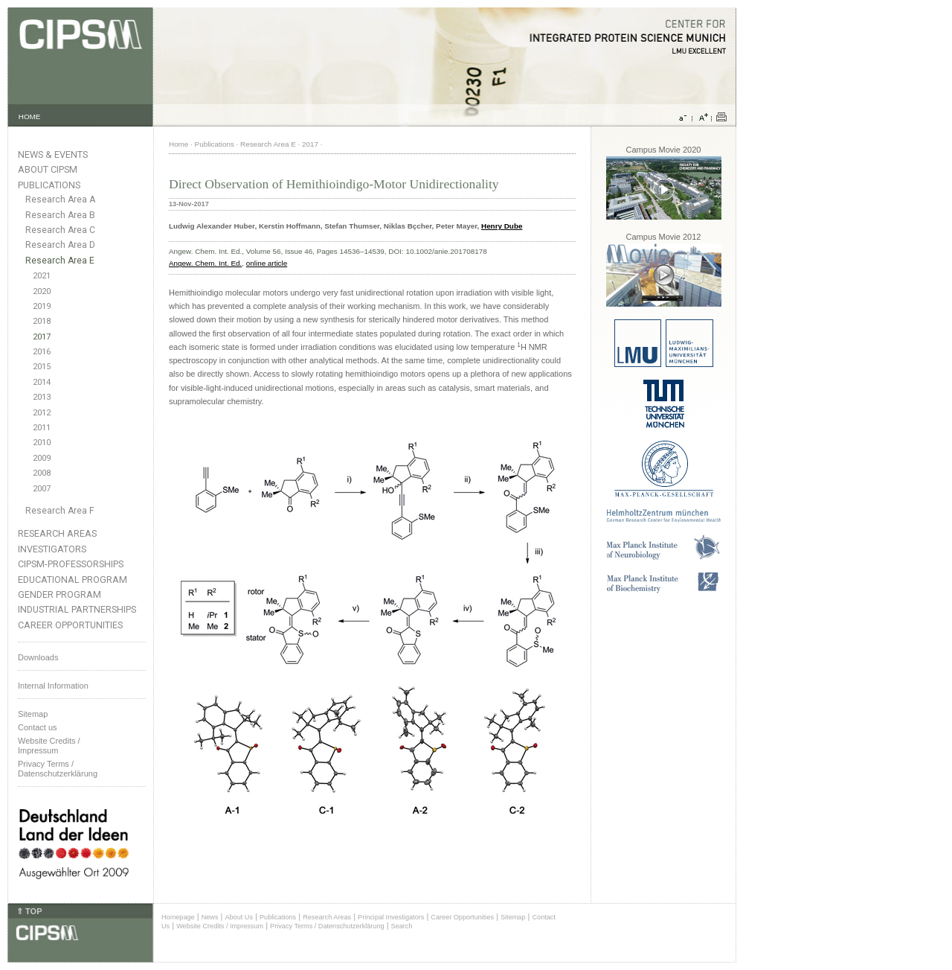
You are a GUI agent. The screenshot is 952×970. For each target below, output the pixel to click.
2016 (42, 352)
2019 (42, 306)
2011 (42, 428)
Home (178, 144)
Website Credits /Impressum (49, 745)
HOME (30, 116)
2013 (42, 397)
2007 (42, 489)
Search (402, 926)
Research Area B (60, 215)
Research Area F (59, 510)
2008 (42, 473)
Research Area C (60, 230)
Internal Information (53, 685)
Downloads (38, 657)
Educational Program (72, 579)
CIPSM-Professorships (70, 563)
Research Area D (60, 245)
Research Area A (60, 199)
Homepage (178, 917)
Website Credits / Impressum (219, 926)
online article (266, 263)
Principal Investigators (391, 917)
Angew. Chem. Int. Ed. (205, 263)
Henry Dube (501, 226)
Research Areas (57, 533)
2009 (42, 458)
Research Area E (59, 260)
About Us (239, 917)
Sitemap (33, 713)
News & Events (53, 154)
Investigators (52, 549)
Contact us (37, 727)
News (210, 917)
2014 (42, 382)
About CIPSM (47, 169)
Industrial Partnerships (77, 609)
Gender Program (59, 594)
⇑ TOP (29, 911)
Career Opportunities (70, 625)
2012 (42, 413)
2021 (42, 276)
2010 (42, 442)
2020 (42, 291)
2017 (42, 337)
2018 (42, 321)
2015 (42, 366)
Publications (49, 185)
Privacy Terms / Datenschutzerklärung (57, 768)
